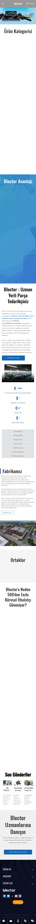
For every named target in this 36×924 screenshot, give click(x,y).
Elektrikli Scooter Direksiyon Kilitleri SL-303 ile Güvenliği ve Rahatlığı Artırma (18, 789)
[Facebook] (4, 896)
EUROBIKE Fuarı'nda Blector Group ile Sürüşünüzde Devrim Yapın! (28, 789)
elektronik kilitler (24, 316)
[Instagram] (20, 896)
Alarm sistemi (18, 443)
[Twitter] (12, 896)
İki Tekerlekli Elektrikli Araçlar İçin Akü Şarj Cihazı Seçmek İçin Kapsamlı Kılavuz (7, 789)
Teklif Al (18, 902)
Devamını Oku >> (8, 512)
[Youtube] (16, 896)
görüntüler (14, 316)
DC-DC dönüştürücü (18, 456)
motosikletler (17, 323)
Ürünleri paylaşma (18, 452)
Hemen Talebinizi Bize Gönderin (18, 852)
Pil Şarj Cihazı (18, 439)
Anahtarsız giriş (18, 448)
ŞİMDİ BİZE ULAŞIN (13, 358)
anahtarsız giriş (13, 318)
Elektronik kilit (18, 435)
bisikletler (10, 323)
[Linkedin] (8, 896)
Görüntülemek (18, 431)
